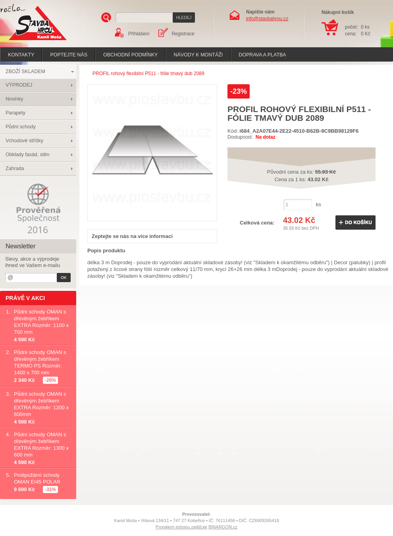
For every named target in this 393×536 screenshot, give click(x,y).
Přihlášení (138, 34)
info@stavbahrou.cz (267, 18)
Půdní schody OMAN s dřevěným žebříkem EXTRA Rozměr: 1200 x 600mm (41, 404)
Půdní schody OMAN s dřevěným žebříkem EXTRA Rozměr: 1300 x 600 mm (41, 445)
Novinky (14, 99)
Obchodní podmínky (130, 55)
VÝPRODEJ (19, 85)
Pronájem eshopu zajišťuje (181, 526)
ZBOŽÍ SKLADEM (25, 71)
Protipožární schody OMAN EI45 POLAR (37, 478)
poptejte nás (68, 55)
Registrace (182, 34)
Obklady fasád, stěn (27, 154)
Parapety (15, 113)
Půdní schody (21, 127)
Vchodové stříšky (24, 140)
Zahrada (15, 168)
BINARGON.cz (222, 526)
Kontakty (21, 55)
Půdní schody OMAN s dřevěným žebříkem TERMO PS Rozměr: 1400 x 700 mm (40, 362)
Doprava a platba (262, 55)
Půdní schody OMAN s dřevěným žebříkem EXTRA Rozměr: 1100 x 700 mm (41, 322)
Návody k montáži (198, 55)
